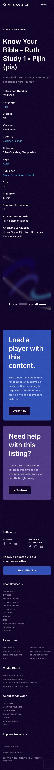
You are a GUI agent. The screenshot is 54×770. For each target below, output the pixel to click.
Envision (7, 595)
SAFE (5, 620)
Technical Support (12, 655)
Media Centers (10, 721)
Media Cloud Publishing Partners (20, 683)
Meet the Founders (12, 707)
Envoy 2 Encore (11, 602)
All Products (10, 591)
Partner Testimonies (40, 651)
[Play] (9, 304)
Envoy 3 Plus (9, 609)
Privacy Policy (10, 747)
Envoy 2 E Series (11, 599)
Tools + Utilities (11, 651)
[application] (27, 304)
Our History (9, 711)
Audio (6, 163)
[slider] (23, 304)
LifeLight (7, 613)
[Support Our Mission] (44, 5)
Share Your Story (39, 655)
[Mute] (36, 304)
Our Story (8, 703)
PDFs (5, 658)
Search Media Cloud (13, 676)
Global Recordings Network (19, 175)
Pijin (5, 106)
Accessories (9, 627)
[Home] (16, 5)
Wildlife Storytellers (14, 624)
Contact (7, 718)
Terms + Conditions (13, 752)
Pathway (7, 616)
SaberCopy (8, 648)
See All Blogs (37, 648)
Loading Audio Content (14, 679)
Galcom (7, 631)
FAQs (5, 725)
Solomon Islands (12, 140)
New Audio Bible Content (15, 686)
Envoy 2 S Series (11, 606)
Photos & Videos (38, 658)
